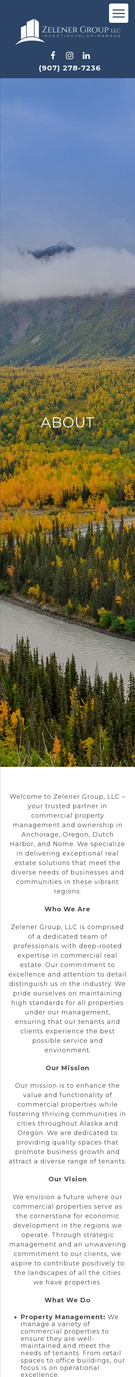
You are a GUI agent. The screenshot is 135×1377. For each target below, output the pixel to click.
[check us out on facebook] (53, 55)
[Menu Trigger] (118, 13)
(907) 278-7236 (70, 68)
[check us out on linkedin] (86, 55)
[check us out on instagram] (69, 55)
